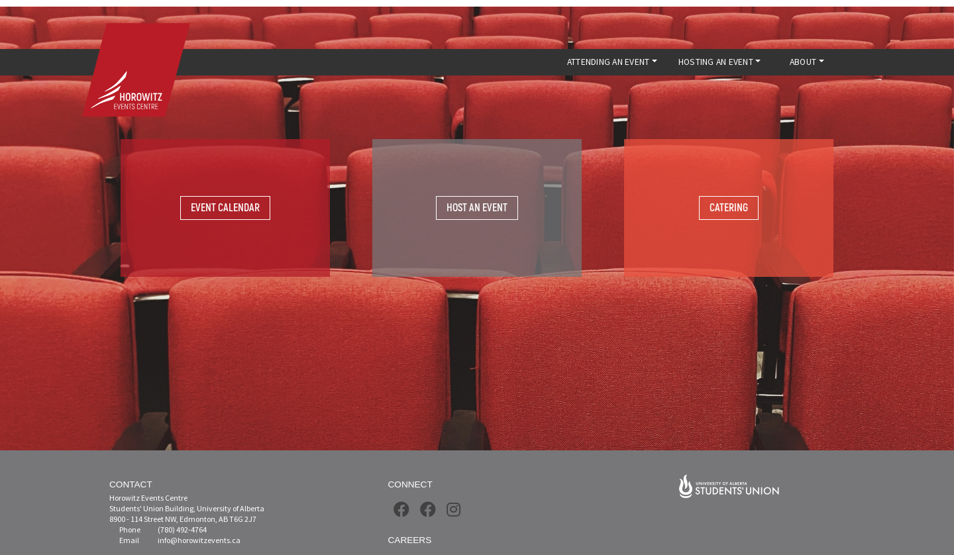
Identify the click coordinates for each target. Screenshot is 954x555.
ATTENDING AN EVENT (608, 62)
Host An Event (477, 208)
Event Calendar (225, 208)
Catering (729, 208)
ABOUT (803, 62)
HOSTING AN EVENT (715, 62)
